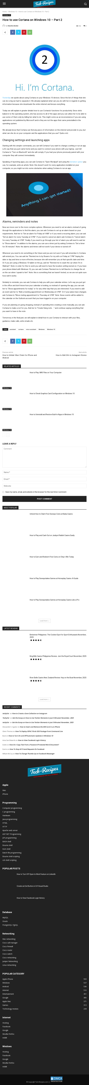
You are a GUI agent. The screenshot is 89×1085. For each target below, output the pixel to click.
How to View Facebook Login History (32, 740)
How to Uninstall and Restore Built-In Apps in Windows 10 (52, 414)
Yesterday (6, 98)
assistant (13, 329)
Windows (42, 329)
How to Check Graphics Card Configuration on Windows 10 (52, 393)
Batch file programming (11, 852)
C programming (8, 812)
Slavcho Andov (13, 26)
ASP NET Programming (11, 834)
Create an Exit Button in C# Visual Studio (32, 886)
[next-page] (7, 435)
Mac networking (8, 939)
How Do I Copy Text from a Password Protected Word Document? (34, 745)
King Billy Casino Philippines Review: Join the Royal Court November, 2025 (58, 656)
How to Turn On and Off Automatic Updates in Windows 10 (30, 736)
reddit (4, 1038)
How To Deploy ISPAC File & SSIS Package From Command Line (39, 731)
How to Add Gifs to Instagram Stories (71, 355)
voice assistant (31, 329)
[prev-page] (4, 435)
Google (5, 1030)
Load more (44, 621)
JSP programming (9, 838)
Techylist (5, 718)
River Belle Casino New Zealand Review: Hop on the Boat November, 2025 (58, 678)
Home (4, 12)
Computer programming (12, 808)
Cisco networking (9, 957)
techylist (5, 713)
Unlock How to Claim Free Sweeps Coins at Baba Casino (51, 514)
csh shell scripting (9, 860)
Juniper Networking (10, 961)
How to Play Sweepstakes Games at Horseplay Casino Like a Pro (54, 600)
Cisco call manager (10, 943)
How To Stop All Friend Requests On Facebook (26, 749)
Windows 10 (12, 12)
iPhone (5, 794)
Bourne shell (7, 845)
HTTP (4, 826)
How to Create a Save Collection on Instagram (29, 713)
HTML (4, 823)
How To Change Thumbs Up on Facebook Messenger (34, 754)
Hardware (6, 815)
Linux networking (9, 965)
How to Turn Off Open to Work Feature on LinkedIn (36, 874)
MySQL (5, 917)
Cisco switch (7, 954)
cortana (21, 329)
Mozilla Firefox (8, 1034)
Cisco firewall (7, 946)
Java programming (9, 819)
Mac (4, 790)
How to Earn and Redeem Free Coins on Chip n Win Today (52, 557)
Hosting (5, 1023)
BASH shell (6, 841)
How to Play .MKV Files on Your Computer (46, 373)
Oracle (5, 921)
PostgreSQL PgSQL (10, 925)
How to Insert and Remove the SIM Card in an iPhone (40, 727)
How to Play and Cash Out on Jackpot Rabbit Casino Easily (52, 535)
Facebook (6, 1026)
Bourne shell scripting (11, 856)
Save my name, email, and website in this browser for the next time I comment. (36, 492)
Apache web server (10, 830)
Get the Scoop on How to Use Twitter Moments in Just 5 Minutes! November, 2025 (43, 718)
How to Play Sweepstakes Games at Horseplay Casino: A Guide (54, 578)
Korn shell (6, 849)
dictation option (76, 162)
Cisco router (7, 950)
